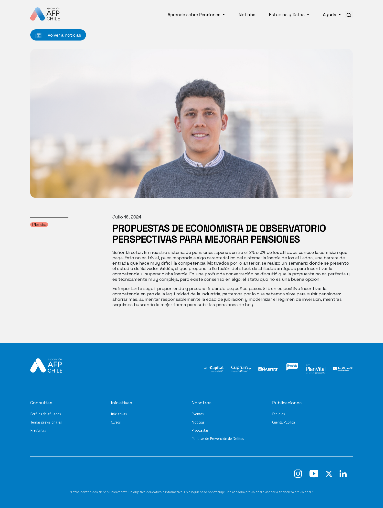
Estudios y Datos (287, 14)
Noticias (247, 14)
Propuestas (200, 430)
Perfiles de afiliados (45, 414)
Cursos (116, 422)
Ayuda (330, 14)
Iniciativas (119, 414)
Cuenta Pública (283, 422)
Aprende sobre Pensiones (194, 14)
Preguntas (38, 430)
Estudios (278, 414)
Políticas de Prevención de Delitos (218, 439)
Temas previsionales (46, 422)
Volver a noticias (58, 35)
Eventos (198, 414)
